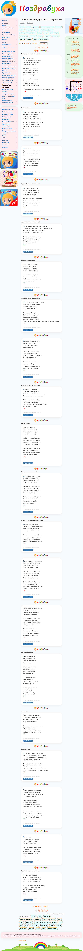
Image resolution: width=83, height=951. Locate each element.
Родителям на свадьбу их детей (8, 69)
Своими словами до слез (8, 29)
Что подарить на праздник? (71, 107)
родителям (47, 36)
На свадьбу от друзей (8, 51)
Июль (73, 80)
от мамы (40, 36)
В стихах (5, 23)
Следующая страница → (41, 906)
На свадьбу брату (7, 56)
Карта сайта (22, 940)
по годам (22, 27)
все (21, 43)
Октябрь (74, 95)
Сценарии (5, 147)
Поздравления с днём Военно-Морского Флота (75, 74)
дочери (34, 39)
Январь (74, 96)
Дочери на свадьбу (8, 94)
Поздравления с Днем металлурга (75, 60)
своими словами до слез (47, 27)
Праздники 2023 (71, 105)
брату (51, 33)
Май (78, 98)
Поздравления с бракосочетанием (7, 101)
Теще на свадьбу (7, 82)
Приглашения (6, 73)
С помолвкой (6, 32)
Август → (77, 91)
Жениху (4, 42)
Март (69, 98)
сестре (45, 33)
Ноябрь (79, 95)
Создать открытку (28, 98)
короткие (44, 43)
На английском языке (8, 61)
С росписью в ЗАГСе (8, 35)
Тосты (4, 137)
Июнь (71, 100)
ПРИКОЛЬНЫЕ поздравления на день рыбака (75, 56)
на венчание (29, 30)
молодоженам (32, 36)
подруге (57, 33)
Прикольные (6, 25)
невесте (37, 30)
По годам (5, 20)
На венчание (6, 37)
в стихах (28, 27)
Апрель (74, 98)
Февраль (79, 96)
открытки (28, 43)
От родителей (6, 44)
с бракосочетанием (43, 39)
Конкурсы (5, 140)
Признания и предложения (6, 125)
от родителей (50, 30)
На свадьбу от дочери (8, 75)
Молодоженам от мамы (9, 66)
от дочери (22, 39)
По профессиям (7, 128)
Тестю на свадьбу (7, 80)
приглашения (55, 36)
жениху (42, 30)
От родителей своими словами (8, 48)
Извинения (5, 145)
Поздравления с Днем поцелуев (75, 41)
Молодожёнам (6, 63)
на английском (23, 36)
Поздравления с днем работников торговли (75, 64)
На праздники (6, 116)
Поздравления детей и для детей (9, 132)
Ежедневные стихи (8, 121)
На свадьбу (5, 119)
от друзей (39, 33)
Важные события (7, 112)
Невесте (4, 39)
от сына (29, 39)
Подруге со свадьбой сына (8, 97)
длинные (35, 43)
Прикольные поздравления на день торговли (75, 69)
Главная (22, 22)
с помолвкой (59, 27)
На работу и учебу (7, 114)
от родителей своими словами (27, 33)
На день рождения (7, 109)
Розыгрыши (5, 142)
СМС (3, 135)
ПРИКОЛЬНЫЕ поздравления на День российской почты (75, 51)
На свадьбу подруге (8, 58)
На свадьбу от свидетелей (7, 86)
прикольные (36, 27)
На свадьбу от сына (8, 77)
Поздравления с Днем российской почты (75, 46)
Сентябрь (68, 95)
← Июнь (70, 91)
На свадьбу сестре (7, 54)
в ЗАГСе (22, 30)
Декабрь (69, 96)
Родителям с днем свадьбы (7, 90)
